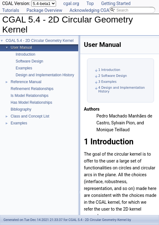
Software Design (29, 61)
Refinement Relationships (32, 89)
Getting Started (116, 3)
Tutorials (10, 10)
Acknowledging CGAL (90, 10)
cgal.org (71, 3)
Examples (24, 68)
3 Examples (107, 81)
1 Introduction (109, 70)
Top (90, 3)
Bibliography (21, 109)
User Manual (21, 47)
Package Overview (44, 10)
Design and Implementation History (45, 75)
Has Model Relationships (31, 102)
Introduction (25, 54)
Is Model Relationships (30, 95)
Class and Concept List (30, 116)
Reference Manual (26, 82)
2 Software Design (112, 76)
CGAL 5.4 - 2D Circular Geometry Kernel (40, 40)
